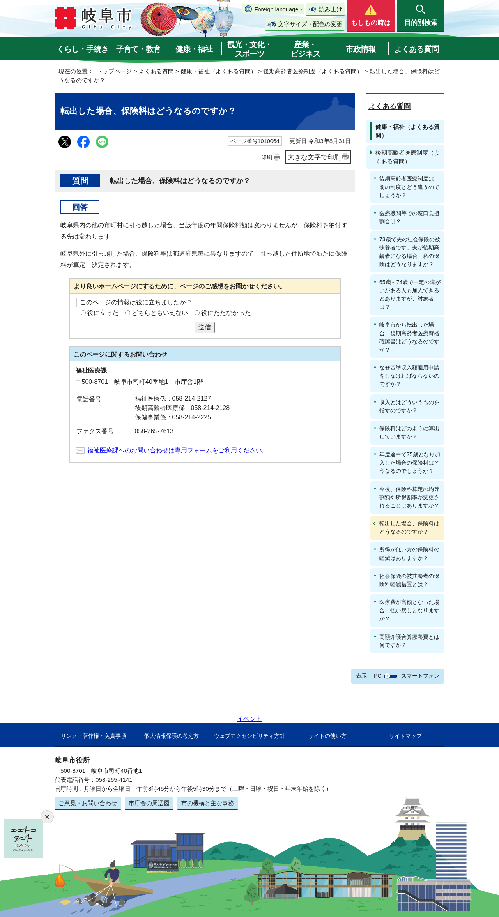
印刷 (266, 157)
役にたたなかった (226, 312)
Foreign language (276, 9)
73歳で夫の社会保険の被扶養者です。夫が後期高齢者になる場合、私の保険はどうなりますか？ (409, 251)
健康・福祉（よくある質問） (218, 71)
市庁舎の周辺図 (149, 803)
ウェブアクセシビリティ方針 (249, 736)
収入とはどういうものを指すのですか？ (409, 406)
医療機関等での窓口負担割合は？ (409, 217)
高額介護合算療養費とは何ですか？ (409, 641)
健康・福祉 (193, 49)
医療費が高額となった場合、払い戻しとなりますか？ (409, 610)
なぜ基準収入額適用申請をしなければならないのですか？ (409, 375)
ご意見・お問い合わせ (87, 803)
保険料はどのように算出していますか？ (409, 432)
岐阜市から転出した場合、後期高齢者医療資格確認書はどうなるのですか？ (409, 337)
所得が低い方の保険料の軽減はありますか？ (409, 553)
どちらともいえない (160, 312)
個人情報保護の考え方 (171, 736)
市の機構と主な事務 (207, 803)
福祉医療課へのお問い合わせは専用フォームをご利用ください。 (177, 450)
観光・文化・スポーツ (249, 49)
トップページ (114, 71)
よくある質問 (416, 49)
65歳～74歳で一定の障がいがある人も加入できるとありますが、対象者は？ (410, 294)
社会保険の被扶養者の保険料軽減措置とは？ (409, 580)
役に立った (103, 312)
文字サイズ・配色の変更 (310, 24)
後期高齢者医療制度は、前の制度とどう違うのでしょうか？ (409, 186)
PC (378, 676)
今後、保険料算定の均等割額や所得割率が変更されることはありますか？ (409, 497)
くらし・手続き (82, 49)
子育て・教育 (138, 49)
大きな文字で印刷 (314, 157)
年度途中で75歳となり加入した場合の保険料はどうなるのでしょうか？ (409, 462)
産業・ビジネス (305, 49)
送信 (204, 327)
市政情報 (360, 49)
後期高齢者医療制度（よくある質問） (313, 71)
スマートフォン (420, 676)
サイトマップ (405, 736)
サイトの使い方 (327, 736)
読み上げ (330, 9)
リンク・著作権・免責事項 (93, 736)
